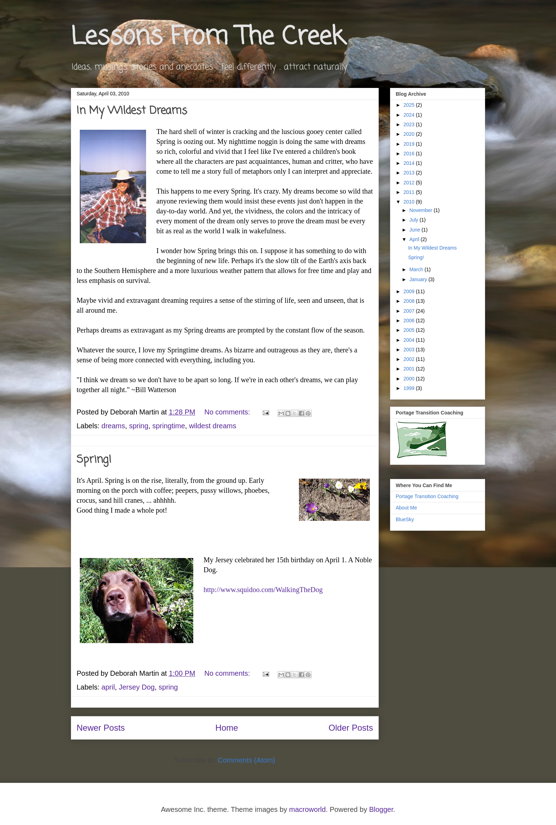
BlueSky (405, 519)
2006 (410, 320)
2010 (410, 202)
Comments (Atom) (246, 760)
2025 (410, 105)
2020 (410, 134)
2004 (410, 340)
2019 (410, 144)
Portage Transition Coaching (427, 496)
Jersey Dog (137, 687)
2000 (410, 378)
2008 (410, 301)
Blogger (381, 809)
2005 (410, 330)
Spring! (94, 460)
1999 (410, 388)
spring (138, 426)
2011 (410, 192)
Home (226, 727)
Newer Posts (101, 727)
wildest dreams (212, 426)
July (414, 220)
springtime (168, 426)
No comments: (228, 412)
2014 (410, 163)
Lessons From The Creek (208, 37)
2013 (410, 172)
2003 (410, 349)
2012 (410, 182)
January (418, 279)
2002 (410, 359)
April (415, 239)
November (421, 210)
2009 (410, 291)
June (415, 230)
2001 (410, 369)
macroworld (307, 809)
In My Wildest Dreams (132, 111)
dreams (113, 426)
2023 (410, 124)
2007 (410, 311)
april (108, 687)
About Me (406, 508)
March (416, 269)
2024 (410, 115)
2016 (410, 153)
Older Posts (351, 727)
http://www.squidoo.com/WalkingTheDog (263, 589)
